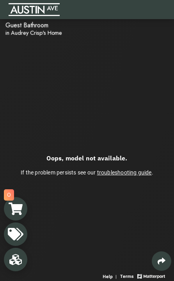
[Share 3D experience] (161, 261)
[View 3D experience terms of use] (127, 275)
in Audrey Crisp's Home (33, 33)
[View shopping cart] (15, 209)
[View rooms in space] (15, 259)
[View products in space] (15, 234)
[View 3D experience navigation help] (110, 275)
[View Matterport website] (151, 275)
